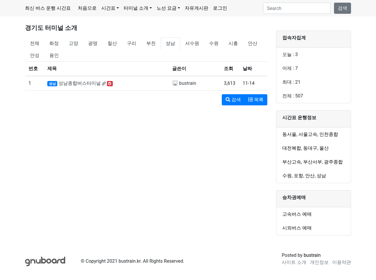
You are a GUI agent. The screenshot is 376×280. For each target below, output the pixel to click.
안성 (34, 55)
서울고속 (307, 134)
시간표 (108, 8)
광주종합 (333, 162)
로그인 (220, 8)
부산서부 (312, 162)
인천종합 (328, 134)
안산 (252, 43)
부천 (151, 43)
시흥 (233, 43)
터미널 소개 (136, 8)
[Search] (296, 8)
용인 (54, 55)
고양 (73, 43)
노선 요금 (167, 8)
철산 (112, 43)
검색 (342, 8)
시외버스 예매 (297, 228)
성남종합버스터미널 (79, 83)
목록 (255, 99)
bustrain (187, 83)
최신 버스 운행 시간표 (48, 8)
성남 (170, 43)
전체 (34, 43)
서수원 (192, 43)
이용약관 (341, 262)
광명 (93, 43)
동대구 (310, 148)
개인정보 (319, 262)
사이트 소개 (294, 262)
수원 (214, 43)
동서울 (289, 134)
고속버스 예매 (297, 214)
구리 (131, 43)
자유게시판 (196, 8)
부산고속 (291, 162)
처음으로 (87, 8)
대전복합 (291, 148)
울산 (324, 148)
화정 (54, 43)
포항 (298, 175)
